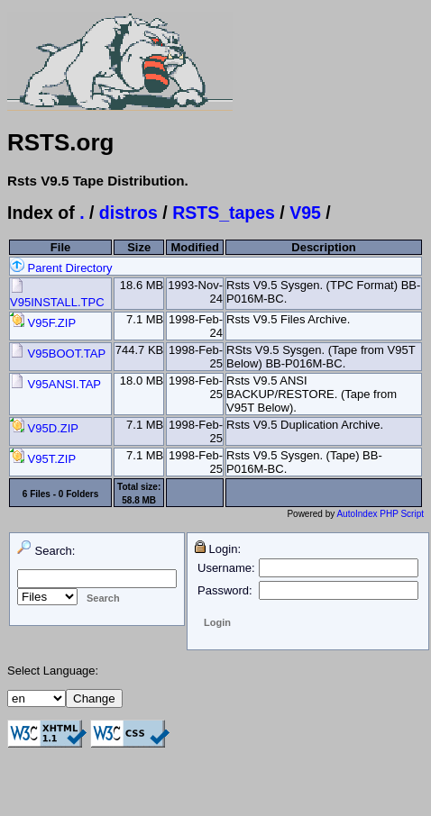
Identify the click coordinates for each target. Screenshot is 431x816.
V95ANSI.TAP (55, 384)
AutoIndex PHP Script (380, 514)
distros (128, 212)
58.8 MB (139, 500)
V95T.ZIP (43, 459)
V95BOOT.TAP (57, 353)
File (60, 247)
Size (139, 247)
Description (323, 247)
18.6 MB (141, 285)
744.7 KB (139, 350)
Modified (194, 247)
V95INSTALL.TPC (57, 295)
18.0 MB (141, 380)
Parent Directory (61, 268)
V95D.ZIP (44, 428)
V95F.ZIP (43, 323)
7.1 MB (144, 319)
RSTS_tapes (223, 212)
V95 (305, 212)
